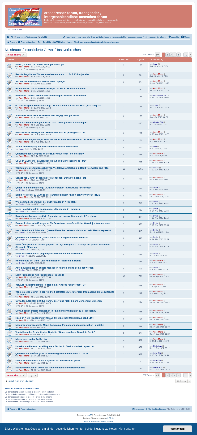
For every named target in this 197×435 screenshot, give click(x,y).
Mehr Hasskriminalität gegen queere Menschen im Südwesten (49, 253)
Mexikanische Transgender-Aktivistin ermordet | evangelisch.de (50, 132)
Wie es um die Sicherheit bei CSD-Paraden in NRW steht (45, 202)
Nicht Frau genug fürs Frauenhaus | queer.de (39, 275)
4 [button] (174, 54)
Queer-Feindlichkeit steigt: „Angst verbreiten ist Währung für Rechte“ (53, 187)
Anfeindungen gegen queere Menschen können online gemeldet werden (54, 267)
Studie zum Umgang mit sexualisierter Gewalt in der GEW (46, 146)
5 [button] (178, 54)
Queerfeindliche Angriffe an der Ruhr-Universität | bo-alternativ (49, 153)
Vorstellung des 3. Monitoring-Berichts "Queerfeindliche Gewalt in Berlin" (55, 332)
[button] (157, 55)
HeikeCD (157, 353)
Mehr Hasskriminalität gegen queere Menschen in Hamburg (47, 209)
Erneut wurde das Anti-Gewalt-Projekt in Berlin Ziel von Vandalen (50, 88)
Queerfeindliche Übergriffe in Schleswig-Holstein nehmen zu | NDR (51, 353)
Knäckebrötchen (160, 95)
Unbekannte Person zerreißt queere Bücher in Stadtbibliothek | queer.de (54, 346)
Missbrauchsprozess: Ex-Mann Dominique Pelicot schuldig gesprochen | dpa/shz (59, 325)
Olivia (21, 190)
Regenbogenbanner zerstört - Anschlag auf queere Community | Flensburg (56, 216)
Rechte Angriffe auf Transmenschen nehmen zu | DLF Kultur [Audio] (52, 74)
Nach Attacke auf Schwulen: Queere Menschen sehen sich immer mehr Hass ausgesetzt (63, 230)
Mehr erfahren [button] (127, 428)
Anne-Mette (24, 67)
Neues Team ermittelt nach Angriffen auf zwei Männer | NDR (47, 360)
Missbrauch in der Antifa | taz (31, 339)
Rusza (156, 168)
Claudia (18, 30)
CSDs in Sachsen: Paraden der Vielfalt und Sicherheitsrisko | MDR (51, 161)
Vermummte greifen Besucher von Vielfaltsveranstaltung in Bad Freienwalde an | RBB (62, 168)
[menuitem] (185, 37)
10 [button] (186, 54)
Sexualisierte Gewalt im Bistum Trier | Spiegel (40, 81)
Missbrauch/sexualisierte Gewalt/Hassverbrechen (43, 50)
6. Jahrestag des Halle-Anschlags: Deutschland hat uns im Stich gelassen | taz (58, 105)
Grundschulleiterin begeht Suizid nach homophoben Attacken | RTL (52, 122)
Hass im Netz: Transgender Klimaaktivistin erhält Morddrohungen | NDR (54, 318)
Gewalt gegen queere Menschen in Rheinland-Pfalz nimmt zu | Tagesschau (55, 310)
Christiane (157, 346)
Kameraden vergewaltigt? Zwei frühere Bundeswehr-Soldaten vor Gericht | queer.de (60, 139)
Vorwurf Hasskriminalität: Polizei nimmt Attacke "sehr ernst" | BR (50, 284)
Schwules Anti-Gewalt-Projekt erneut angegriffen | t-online (47, 115)
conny (155, 105)
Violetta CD (158, 122)
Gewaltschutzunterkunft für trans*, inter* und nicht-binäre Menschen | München (58, 301)
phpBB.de (110, 418)
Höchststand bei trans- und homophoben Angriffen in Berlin (48, 260)
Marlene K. (157, 367)
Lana (155, 64)
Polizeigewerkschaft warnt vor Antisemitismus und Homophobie (50, 367)
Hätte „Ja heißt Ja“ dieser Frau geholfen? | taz (40, 64)
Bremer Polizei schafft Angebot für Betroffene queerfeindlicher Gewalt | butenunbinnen (62, 223)
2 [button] (167, 54)
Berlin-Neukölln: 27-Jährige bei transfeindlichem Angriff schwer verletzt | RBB (57, 194)
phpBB (89, 415)
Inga (21, 149)
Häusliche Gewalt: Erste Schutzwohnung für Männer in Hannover (50, 95)
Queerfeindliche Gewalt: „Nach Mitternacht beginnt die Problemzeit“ (52, 237)
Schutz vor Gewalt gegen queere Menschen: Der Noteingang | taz (50, 177)
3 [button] (171, 54)
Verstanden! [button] (177, 428)
